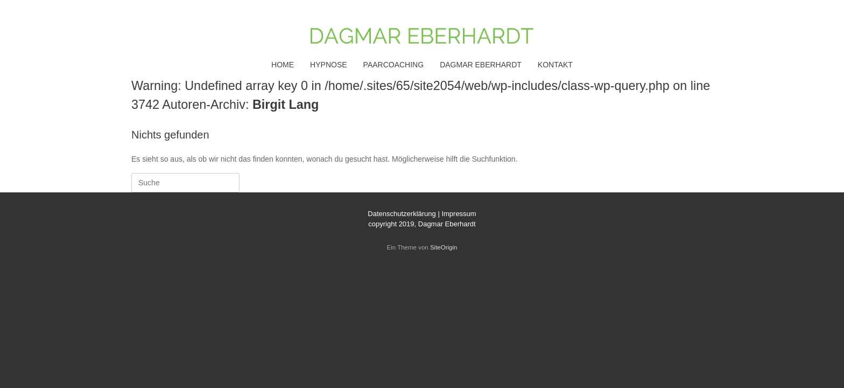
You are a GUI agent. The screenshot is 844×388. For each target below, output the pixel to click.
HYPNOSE (328, 64)
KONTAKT (555, 64)
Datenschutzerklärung (401, 214)
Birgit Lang (285, 105)
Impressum (458, 214)
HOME (282, 64)
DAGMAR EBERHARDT (481, 64)
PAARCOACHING (393, 64)
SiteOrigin (444, 247)
